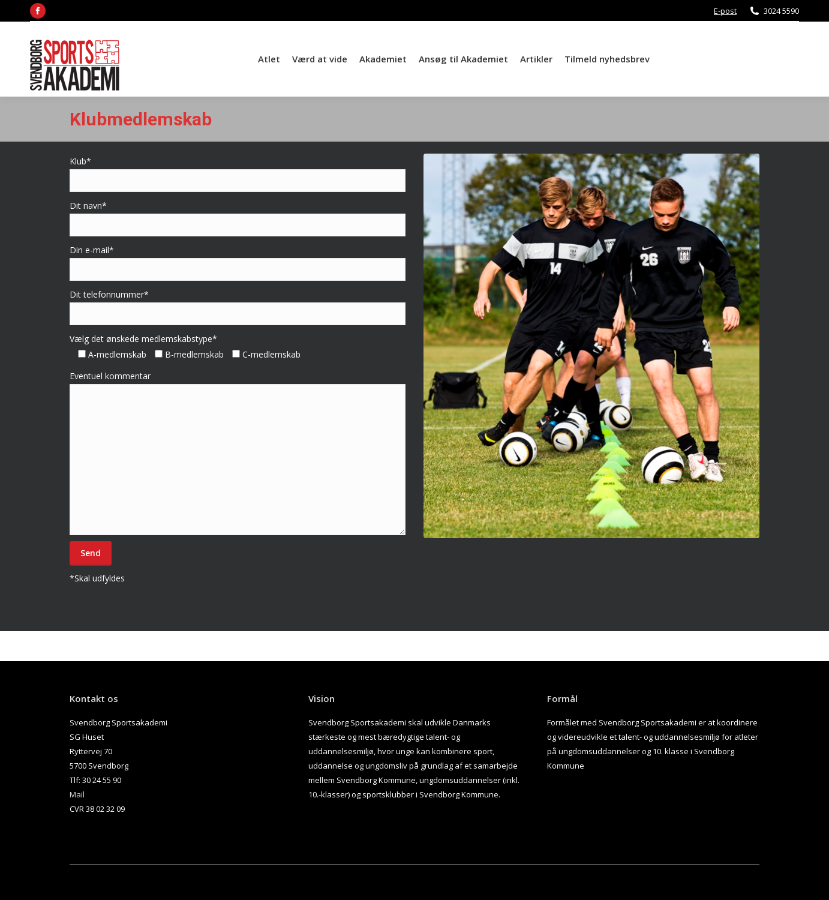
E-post (725, 10)
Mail (77, 794)
